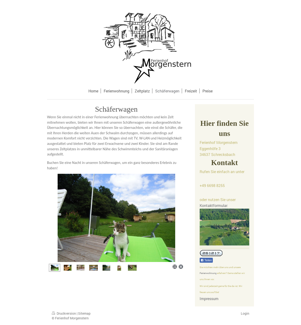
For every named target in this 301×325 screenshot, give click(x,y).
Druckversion (64, 313)
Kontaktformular (213, 205)
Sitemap (84, 313)
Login (245, 313)
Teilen (206, 260)
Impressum (209, 298)
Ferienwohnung (208, 273)
